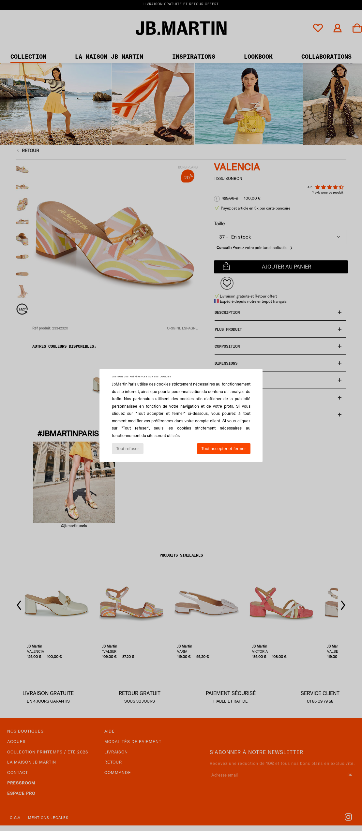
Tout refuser (127, 448)
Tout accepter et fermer (223, 448)
